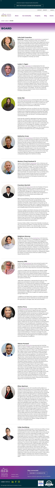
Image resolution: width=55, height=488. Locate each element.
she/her (23, 388)
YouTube (22, 482)
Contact (39, 10)
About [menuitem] (18, 16)
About (7, 20)
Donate (45, 10)
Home (2, 20)
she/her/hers (26, 99)
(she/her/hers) (38, 39)
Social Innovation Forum (6, 15)
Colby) (22, 429)
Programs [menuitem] (38, 16)
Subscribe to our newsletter (37, 473)
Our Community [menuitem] (27, 16)
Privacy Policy (15, 476)
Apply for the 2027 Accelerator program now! (29, 5)
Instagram (19, 482)
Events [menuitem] (52, 16)
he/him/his (29, 187)
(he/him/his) (28, 66)
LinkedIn (13, 482)
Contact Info (14, 474)
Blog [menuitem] (46, 16)
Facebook (16, 482)
